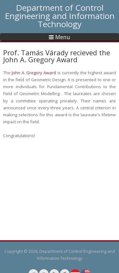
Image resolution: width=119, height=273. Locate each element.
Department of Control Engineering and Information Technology (60, 15)
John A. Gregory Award (34, 73)
